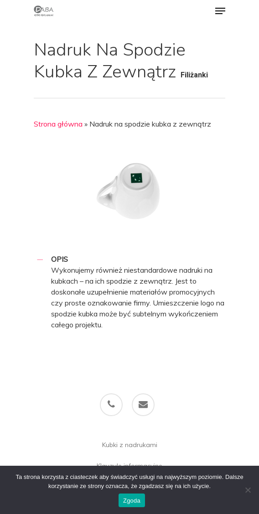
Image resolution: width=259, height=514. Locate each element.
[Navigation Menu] (220, 10)
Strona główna (58, 123)
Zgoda (131, 500)
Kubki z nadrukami (129, 445)
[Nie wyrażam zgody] (247, 489)
